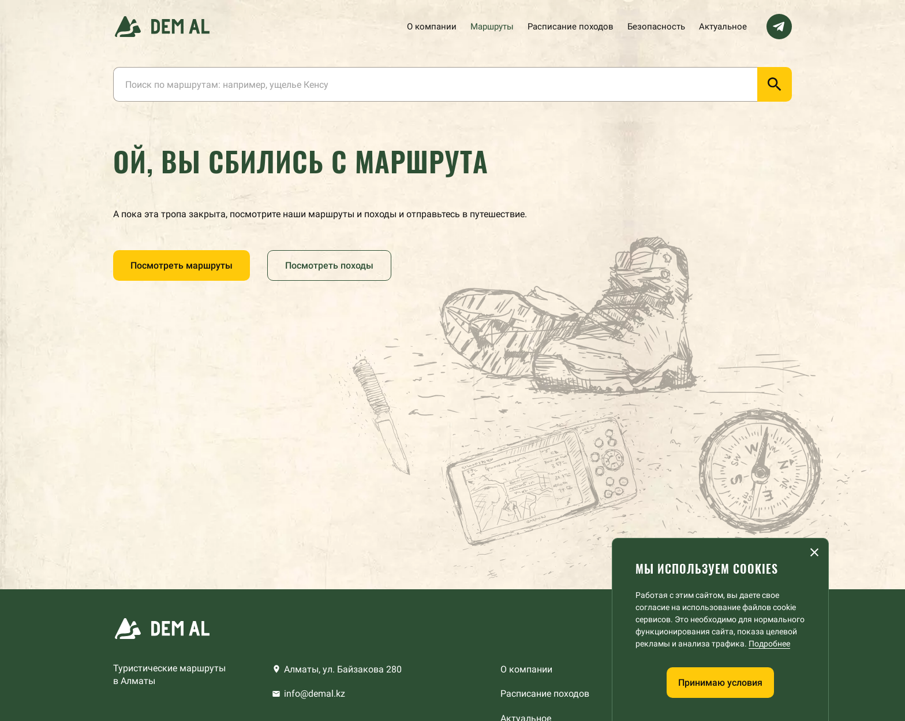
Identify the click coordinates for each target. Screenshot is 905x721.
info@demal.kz (314, 693)
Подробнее (769, 643)
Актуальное (723, 26)
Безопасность (656, 26)
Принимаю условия (720, 682)
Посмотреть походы (329, 265)
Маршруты (492, 26)
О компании (432, 26)
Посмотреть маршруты (181, 265)
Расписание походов (571, 26)
